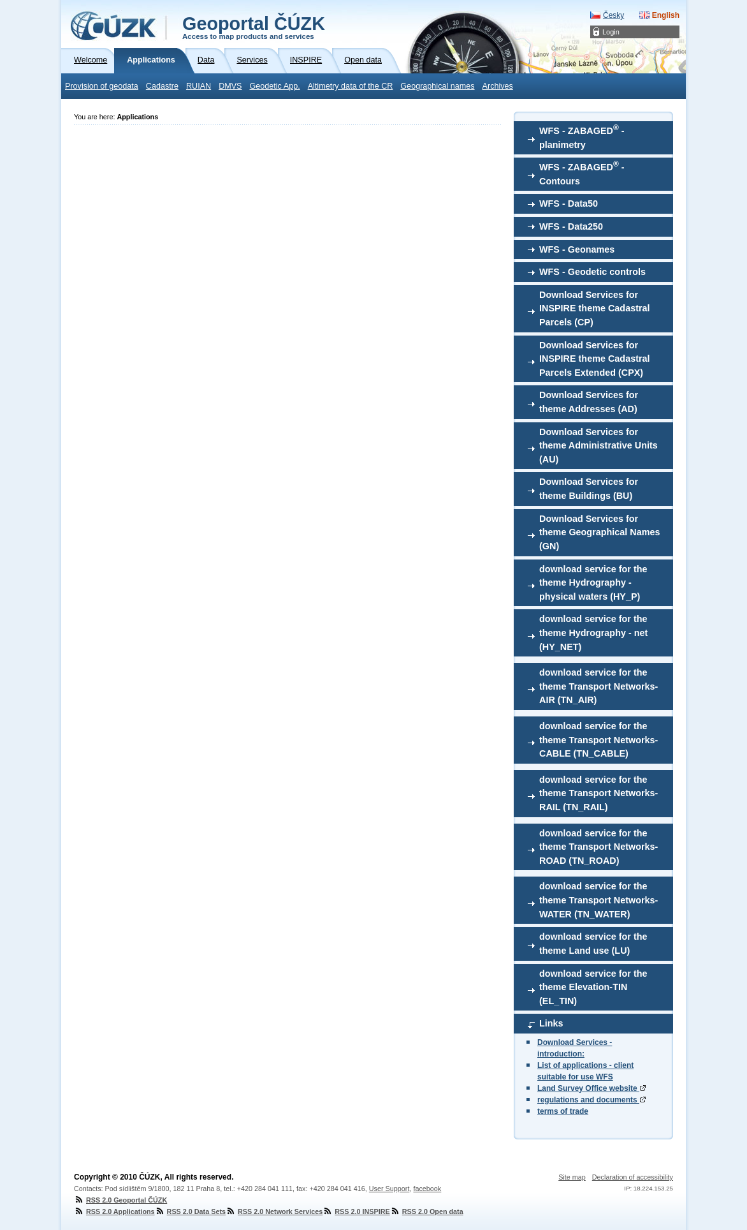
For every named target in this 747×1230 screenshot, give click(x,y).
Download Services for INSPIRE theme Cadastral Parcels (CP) (594, 308)
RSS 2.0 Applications (114, 1211)
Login (611, 32)
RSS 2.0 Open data (426, 1211)
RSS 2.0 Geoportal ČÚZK (120, 1200)
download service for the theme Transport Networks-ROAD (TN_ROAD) (598, 847)
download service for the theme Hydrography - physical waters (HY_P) (593, 583)
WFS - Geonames (576, 249)
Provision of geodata (101, 86)
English (665, 15)
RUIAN (198, 86)
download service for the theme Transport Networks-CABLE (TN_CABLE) (598, 740)
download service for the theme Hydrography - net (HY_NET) (593, 632)
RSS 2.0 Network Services (274, 1211)
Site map (572, 1177)
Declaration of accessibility (632, 1177)
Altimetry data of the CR (350, 86)
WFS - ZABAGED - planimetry (582, 136)
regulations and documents (591, 1099)
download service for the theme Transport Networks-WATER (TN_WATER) (598, 900)
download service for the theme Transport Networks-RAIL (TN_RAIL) (598, 793)
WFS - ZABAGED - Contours (582, 172)
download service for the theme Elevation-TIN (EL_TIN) (593, 987)
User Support (389, 1188)
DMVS (230, 86)
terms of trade (562, 1111)
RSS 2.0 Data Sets (190, 1211)
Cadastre (162, 86)
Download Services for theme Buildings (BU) (588, 489)
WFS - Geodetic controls (592, 272)
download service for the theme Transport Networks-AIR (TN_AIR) (598, 686)
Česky (613, 15)
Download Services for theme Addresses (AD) (588, 402)
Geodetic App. (275, 86)
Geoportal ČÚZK (253, 26)
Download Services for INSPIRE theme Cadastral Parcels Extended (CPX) (594, 359)
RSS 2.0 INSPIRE (356, 1211)
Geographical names (437, 86)
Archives (497, 86)
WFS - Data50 (568, 203)
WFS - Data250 (571, 226)
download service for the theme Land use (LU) (593, 943)
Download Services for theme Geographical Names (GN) (599, 532)
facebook (427, 1188)
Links (551, 1023)
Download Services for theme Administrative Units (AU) (598, 445)
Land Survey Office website (591, 1088)
